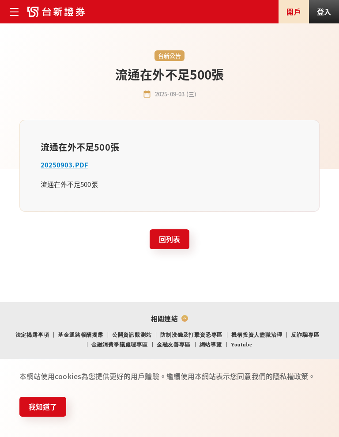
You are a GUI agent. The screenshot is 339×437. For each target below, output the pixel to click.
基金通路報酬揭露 (80, 335)
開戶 (293, 11)
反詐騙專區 (305, 335)
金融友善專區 (174, 345)
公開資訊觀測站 (132, 335)
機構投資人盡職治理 (256, 335)
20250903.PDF (64, 164)
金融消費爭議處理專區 (119, 345)
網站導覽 (211, 345)
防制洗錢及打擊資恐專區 (191, 335)
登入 (324, 11)
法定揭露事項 (32, 335)
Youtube (241, 345)
